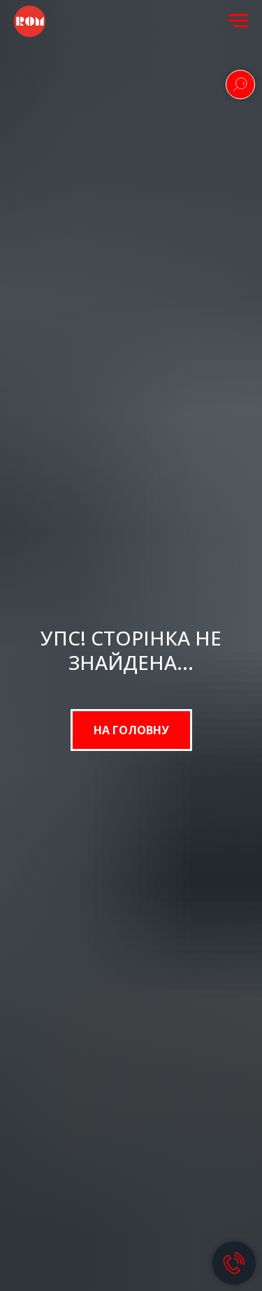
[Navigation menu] (238, 21)
